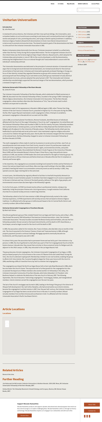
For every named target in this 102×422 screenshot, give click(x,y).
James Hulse (84, 60)
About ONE (91, 404)
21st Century (82, 37)
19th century (82, 32)
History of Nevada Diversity (86, 50)
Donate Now (24, 415)
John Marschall (90, 62)
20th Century (82, 34)
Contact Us (91, 411)
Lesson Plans (95, 4)
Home (52, 4)
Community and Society (85, 46)
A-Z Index (60, 4)
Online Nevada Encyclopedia (11, 7)
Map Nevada (70, 4)
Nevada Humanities (7, 410)
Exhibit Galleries (83, 4)
